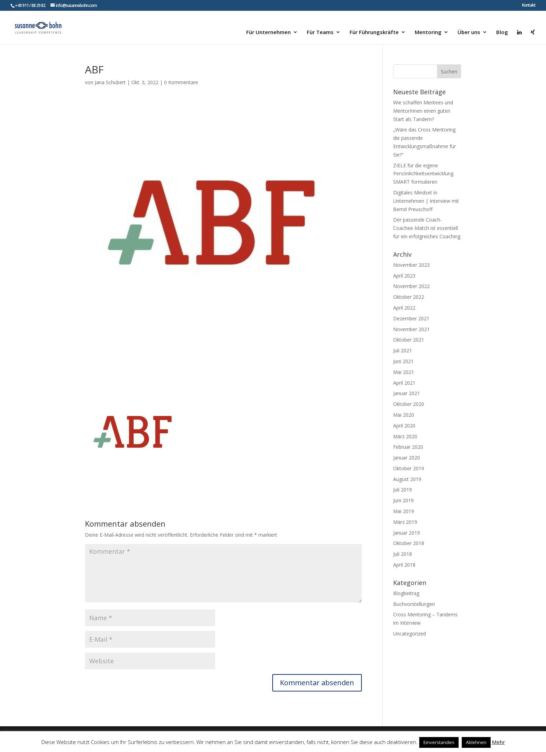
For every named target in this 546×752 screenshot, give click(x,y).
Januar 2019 (406, 532)
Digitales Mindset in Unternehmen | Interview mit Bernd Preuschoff (426, 201)
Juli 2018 (402, 554)
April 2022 (404, 307)
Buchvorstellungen (414, 604)
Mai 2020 (403, 414)
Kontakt (529, 5)
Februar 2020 (408, 446)
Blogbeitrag (406, 593)
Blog (502, 32)
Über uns (469, 32)
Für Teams (320, 32)
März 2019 (405, 522)
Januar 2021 (406, 393)
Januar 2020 (406, 457)
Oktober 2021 (408, 339)
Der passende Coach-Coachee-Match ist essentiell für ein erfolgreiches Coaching (426, 228)
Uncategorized (409, 633)
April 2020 (404, 425)
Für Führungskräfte (374, 32)
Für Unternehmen (268, 32)
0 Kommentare (181, 82)
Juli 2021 (402, 350)
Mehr (498, 741)
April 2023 (404, 275)
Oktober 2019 (408, 468)
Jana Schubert (110, 82)
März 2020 (405, 436)
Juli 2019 (402, 489)
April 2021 (404, 382)
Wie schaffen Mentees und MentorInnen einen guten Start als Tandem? (423, 110)
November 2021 (411, 329)
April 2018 (404, 564)
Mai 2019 (403, 511)
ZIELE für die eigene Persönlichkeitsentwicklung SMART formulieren (423, 173)
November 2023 (411, 265)
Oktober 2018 (408, 543)
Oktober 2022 (408, 297)
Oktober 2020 (408, 404)
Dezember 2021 (411, 318)
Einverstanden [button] (438, 742)
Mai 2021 (403, 372)
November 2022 (411, 286)
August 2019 (407, 479)
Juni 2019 (403, 500)
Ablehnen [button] (476, 742)
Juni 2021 (403, 361)
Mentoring (428, 32)
